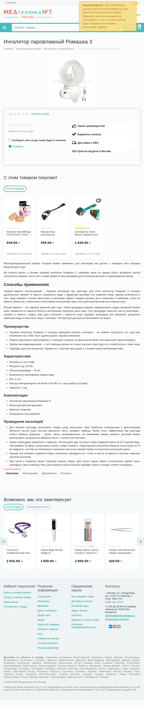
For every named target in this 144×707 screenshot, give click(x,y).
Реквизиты (44, 608)
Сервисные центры (48, 645)
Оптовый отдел (80, 612)
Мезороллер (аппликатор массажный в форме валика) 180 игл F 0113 (54, 233)
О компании (44, 603)
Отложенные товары (15, 613)
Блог (40, 640)
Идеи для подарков (48, 631)
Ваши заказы (11, 609)
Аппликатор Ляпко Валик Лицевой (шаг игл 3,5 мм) (86, 233)
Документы (49, 266)
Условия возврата (48, 650)
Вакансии (43, 612)
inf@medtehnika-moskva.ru (120, 622)
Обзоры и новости (48, 636)
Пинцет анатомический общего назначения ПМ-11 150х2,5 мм (122, 559)
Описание (12, 266)
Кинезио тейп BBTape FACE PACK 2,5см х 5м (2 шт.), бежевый (20, 233)
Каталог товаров (4, 27)
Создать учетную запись (17, 604)
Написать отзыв (40, 113)
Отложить (15, 146)
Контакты (76, 622)
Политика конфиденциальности (83, 633)
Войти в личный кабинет (18, 599)
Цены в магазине (47, 617)
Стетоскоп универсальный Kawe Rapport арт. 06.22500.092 (19, 559)
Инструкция (30, 266)
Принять (102, 27)
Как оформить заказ (82, 603)
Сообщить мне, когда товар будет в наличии (37, 140)
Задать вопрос (79, 617)
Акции (41, 626)
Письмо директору (48, 654)
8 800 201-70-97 (114, 609)
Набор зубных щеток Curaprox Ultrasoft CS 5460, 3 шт (87, 559)
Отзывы (66, 266)
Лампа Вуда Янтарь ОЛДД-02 (52, 558)
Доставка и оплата (81, 608)
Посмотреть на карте (117, 626)
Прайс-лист (44, 622)
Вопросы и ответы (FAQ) (85, 626)
